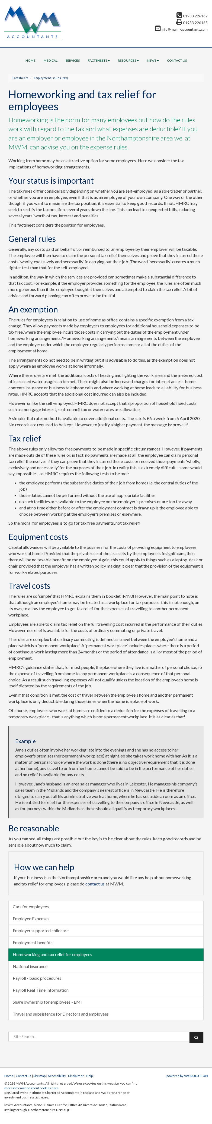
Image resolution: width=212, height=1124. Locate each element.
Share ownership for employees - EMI (47, 1001)
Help (89, 1076)
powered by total (187, 1076)
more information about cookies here (31, 1088)
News (153, 60)
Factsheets (99, 60)
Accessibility (57, 1076)
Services (73, 60)
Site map (39, 1076)
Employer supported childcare (41, 930)
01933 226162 (192, 16)
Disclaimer (76, 1076)
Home (30, 60)
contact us (95, 883)
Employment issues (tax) (51, 78)
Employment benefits (33, 942)
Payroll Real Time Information (41, 989)
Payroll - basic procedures (37, 978)
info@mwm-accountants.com (181, 29)
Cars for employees (31, 906)
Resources (128, 60)
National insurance (30, 966)
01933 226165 (192, 23)
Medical (50, 60)
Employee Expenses (31, 918)
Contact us (177, 60)
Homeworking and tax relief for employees (52, 954)
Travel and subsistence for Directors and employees (61, 1013)
